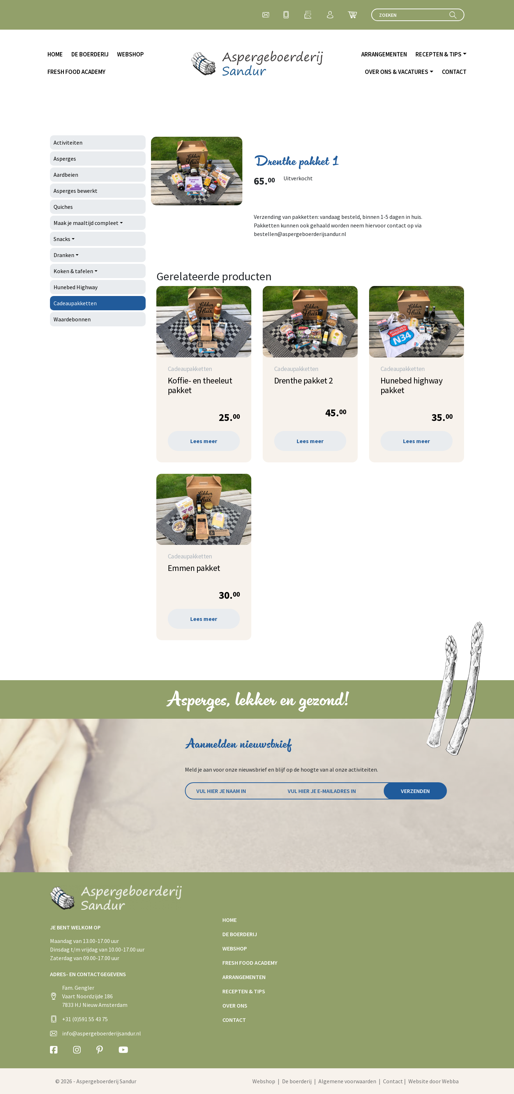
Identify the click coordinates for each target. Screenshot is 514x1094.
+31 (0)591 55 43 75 (85, 1019)
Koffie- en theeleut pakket (200, 385)
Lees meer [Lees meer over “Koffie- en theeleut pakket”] (203, 441)
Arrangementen (384, 54)
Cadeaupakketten (75, 303)
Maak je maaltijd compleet (86, 222)
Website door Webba (433, 1081)
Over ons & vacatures (396, 72)
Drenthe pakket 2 (303, 380)
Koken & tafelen (73, 271)
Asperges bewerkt (75, 190)
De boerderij (90, 54)
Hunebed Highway (75, 287)
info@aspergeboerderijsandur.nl (101, 1033)
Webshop (130, 54)
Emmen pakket (194, 567)
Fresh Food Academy (76, 72)
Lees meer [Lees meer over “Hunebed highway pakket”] (416, 441)
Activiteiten (68, 142)
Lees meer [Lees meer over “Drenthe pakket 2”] (310, 441)
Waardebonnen (72, 319)
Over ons (234, 1005)
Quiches (63, 206)
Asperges (65, 158)
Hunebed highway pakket (412, 385)
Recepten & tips (438, 54)
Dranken (64, 255)
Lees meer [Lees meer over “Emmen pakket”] (203, 618)
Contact (454, 72)
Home (55, 54)
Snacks (62, 238)
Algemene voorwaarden (347, 1081)
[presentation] (239, 819)
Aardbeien (66, 174)
